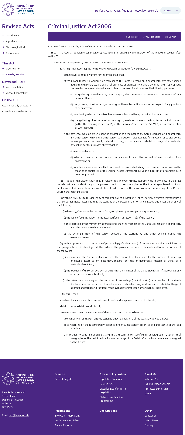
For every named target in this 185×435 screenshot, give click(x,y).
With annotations (13, 87)
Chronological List (13, 47)
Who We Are (152, 378)
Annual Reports (63, 425)
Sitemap (149, 425)
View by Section (13, 74)
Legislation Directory (111, 378)
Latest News (151, 420)
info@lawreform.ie (19, 415)
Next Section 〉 (171, 36)
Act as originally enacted (16, 105)
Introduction (10, 35)
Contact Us (150, 415)
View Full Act (11, 68)
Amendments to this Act (16, 111)
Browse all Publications (67, 415)
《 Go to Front (131, 36)
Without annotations (15, 92)
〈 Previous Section (151, 36)
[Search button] (178, 10)
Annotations (10, 53)
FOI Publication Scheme (157, 383)
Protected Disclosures (156, 388)
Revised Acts (107, 383)
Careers (149, 393)
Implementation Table (67, 420)
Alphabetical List (13, 41)
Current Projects (63, 378)
